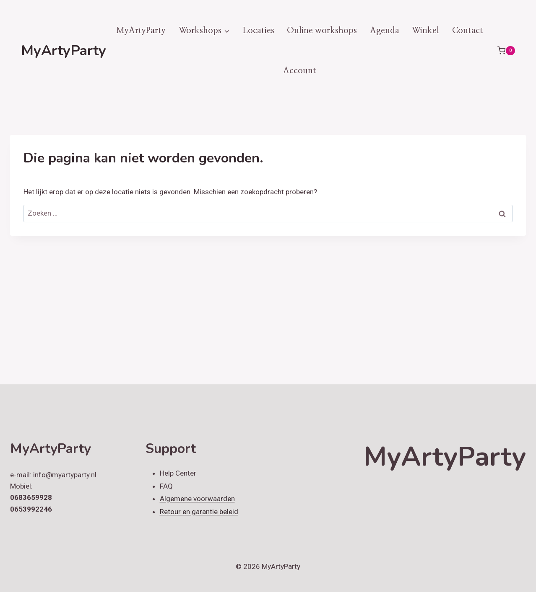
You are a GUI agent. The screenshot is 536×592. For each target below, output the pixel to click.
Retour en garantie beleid (199, 511)
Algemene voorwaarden (197, 498)
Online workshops (322, 30)
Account (299, 71)
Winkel (425, 30)
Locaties (258, 30)
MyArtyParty (141, 30)
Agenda (384, 30)
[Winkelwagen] (506, 50)
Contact (467, 30)
